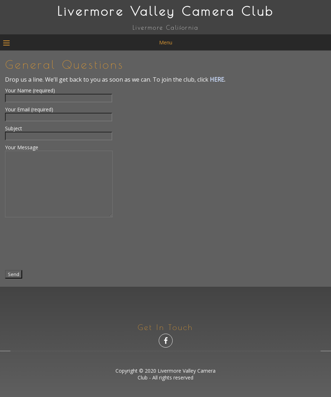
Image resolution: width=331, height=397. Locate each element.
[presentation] (59, 243)
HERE (217, 79)
